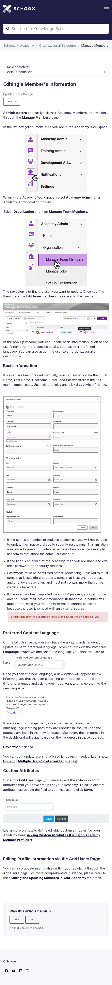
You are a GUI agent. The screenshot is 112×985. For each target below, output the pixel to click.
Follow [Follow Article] (12, 101)
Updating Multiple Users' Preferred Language (38, 761)
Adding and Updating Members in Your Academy (48, 878)
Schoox (9, 45)
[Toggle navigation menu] (106, 8)
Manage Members (94, 45)
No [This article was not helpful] (32, 919)
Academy (27, 45)
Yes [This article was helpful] (17, 919)
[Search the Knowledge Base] (56, 29)
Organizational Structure (57, 45)
